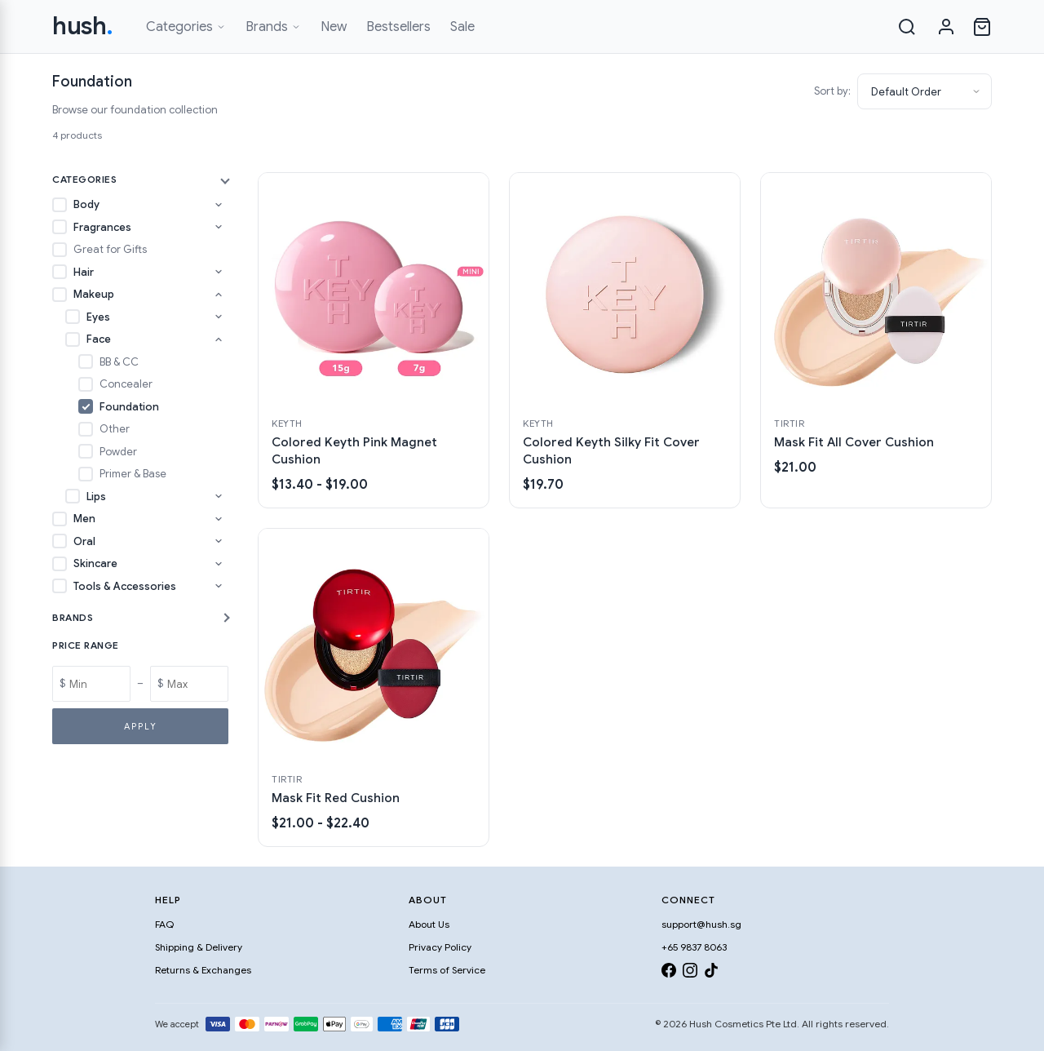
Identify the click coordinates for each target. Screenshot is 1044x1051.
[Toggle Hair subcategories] (218, 272)
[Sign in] (946, 27)
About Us (429, 924)
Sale (462, 27)
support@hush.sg (701, 924)
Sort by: (832, 91)
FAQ (164, 924)
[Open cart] (982, 27)
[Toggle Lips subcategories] (218, 496)
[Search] (907, 27)
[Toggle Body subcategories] (218, 205)
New (334, 27)
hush (82, 26)
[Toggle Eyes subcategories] (218, 316)
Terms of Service (447, 970)
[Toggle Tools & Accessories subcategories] (218, 586)
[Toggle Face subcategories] (218, 339)
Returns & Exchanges (203, 970)
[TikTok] (711, 973)
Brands (273, 27)
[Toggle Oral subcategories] (218, 541)
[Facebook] (668, 973)
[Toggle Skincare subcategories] (218, 564)
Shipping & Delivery (198, 947)
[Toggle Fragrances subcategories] (218, 227)
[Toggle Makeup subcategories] (218, 294)
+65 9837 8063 (694, 947)
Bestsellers (398, 27)
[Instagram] (690, 973)
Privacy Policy (440, 947)
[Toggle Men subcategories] (218, 519)
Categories (186, 27)
